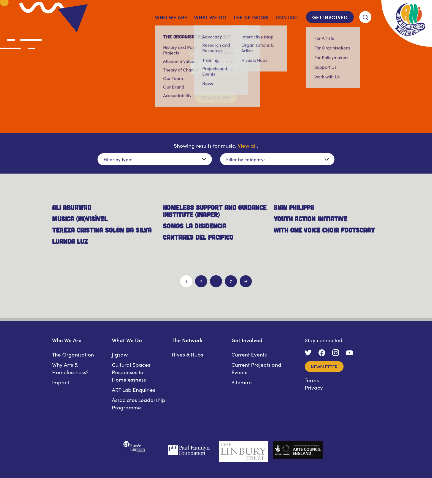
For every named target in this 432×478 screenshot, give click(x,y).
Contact (287, 17)
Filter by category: (245, 159)
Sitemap (241, 382)
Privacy (314, 387)
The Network (251, 17)
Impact (60, 382)
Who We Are (171, 17)
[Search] (365, 17)
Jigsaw (120, 354)
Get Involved (330, 17)
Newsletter (324, 366)
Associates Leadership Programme (138, 403)
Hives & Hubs (187, 354)
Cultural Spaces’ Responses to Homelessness (132, 372)
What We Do (210, 17)
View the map (216, 97)
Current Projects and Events (256, 368)
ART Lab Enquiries (133, 389)
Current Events (249, 354)
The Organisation (73, 354)
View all (247, 145)
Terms (312, 380)
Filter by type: (118, 159)
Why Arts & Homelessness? (70, 368)
